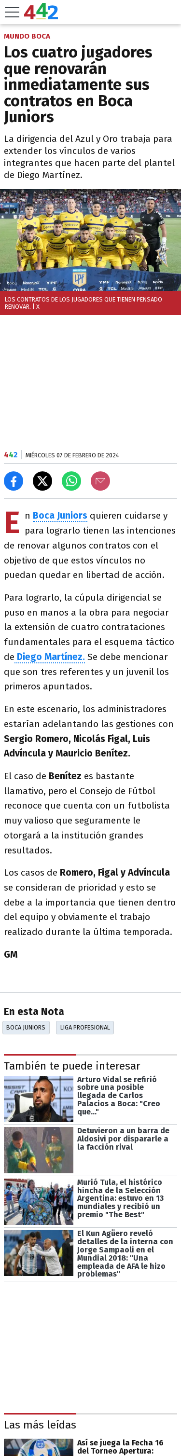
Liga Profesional (85, 1027)
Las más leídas (40, 1424)
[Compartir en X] (42, 481)
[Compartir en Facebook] (13, 481)
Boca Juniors (25, 1027)
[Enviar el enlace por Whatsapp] (71, 481)
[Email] (100, 481)
